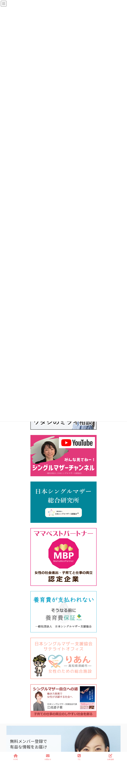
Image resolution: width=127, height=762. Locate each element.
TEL (79, 757)
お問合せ (47, 757)
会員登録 (110, 757)
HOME (15, 757)
